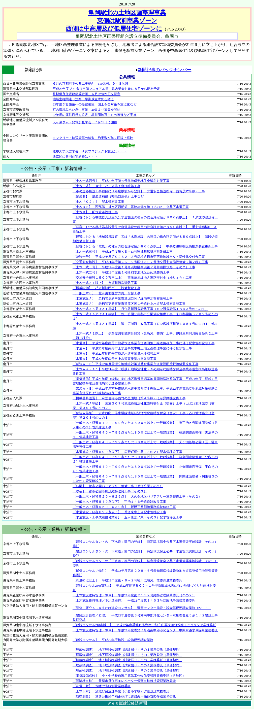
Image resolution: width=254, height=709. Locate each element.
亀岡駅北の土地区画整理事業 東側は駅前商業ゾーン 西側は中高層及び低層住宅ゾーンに (116, 20)
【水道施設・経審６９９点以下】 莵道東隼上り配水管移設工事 (119, 512)
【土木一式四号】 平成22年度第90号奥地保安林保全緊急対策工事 (121, 181)
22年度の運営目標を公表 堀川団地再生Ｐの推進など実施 (94, 115)
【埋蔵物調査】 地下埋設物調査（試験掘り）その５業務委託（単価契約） (127, 670)
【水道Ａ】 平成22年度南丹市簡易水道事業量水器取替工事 (116, 353)
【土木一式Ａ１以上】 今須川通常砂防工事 (105, 283)
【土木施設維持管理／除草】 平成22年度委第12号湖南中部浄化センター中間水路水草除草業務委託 (145, 630)
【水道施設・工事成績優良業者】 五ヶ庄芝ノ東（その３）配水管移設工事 (127, 517)
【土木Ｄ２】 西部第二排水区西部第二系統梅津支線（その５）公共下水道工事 (131, 207)
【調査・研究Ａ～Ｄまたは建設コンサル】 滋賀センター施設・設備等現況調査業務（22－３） (142, 608)
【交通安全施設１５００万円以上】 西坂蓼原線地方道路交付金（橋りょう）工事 (132, 277)
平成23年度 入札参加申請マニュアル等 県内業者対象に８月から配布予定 (106, 89)
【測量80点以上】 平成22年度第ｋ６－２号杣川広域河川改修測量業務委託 (127, 580)
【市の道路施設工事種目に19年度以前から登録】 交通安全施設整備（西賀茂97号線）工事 (139, 191)
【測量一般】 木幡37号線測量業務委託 (102, 686)
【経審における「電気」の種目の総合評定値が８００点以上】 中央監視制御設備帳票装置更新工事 (145, 246)
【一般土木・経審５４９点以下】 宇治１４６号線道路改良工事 (119, 502)
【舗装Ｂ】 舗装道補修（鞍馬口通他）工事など (108, 196)
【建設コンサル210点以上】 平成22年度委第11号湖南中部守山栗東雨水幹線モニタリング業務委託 (144, 625)
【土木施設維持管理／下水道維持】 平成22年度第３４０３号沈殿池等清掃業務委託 (134, 600)
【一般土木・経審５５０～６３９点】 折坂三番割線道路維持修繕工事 (124, 507)
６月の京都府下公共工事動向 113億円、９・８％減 (90, 83)
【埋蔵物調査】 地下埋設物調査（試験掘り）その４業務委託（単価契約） (127, 665)
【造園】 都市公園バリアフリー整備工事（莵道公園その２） (118, 486)
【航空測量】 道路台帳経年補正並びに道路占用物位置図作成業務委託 (124, 696)
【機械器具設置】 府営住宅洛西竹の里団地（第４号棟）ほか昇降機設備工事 (129, 398)
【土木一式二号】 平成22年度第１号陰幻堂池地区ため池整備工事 (121, 272)
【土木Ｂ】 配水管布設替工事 (95, 212)
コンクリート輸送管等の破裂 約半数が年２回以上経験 (93, 138)
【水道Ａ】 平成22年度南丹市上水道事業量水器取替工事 (115, 359)
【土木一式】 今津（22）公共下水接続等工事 (106, 186)
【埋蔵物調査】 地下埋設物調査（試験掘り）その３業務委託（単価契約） (127, 660)
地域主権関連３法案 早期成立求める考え (83, 99)
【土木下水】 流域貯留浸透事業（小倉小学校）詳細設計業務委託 (121, 691)
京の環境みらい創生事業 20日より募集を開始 (86, 109)
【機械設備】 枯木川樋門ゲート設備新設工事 (106, 288)
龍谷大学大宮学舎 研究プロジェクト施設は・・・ (90, 151)
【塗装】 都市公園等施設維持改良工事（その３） (110, 491)
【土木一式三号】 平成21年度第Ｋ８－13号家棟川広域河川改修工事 (123, 251)
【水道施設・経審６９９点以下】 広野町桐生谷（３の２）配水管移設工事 (127, 452)
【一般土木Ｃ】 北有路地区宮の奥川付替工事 (106, 293)
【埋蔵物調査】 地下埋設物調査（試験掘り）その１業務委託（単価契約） (127, 649)
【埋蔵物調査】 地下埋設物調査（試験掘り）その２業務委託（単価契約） (127, 655)
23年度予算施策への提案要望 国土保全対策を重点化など (94, 104)
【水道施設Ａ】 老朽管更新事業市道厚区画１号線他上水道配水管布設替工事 (129, 303)
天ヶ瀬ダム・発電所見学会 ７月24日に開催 (85, 122)
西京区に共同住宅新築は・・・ (75, 156)
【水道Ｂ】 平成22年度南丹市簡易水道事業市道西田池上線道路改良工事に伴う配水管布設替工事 (144, 343)
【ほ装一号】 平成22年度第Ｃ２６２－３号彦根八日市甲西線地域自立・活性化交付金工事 (139, 257)
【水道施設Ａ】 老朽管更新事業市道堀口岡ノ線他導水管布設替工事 (123, 298)
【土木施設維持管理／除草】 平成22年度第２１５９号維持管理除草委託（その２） (134, 595)
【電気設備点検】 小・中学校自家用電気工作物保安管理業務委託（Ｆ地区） (129, 675)
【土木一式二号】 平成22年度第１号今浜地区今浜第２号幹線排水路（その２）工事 (134, 267)
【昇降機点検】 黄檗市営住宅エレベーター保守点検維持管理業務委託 (124, 681)
